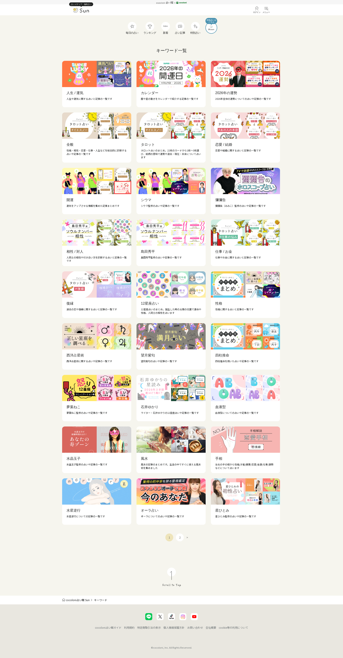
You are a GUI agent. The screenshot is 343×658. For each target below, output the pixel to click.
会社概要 (211, 627)
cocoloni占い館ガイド (108, 627)
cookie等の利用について (233, 627)
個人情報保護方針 (173, 627)
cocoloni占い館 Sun (78, 600)
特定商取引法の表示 (149, 627)
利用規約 (129, 627)
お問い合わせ (195, 627)
